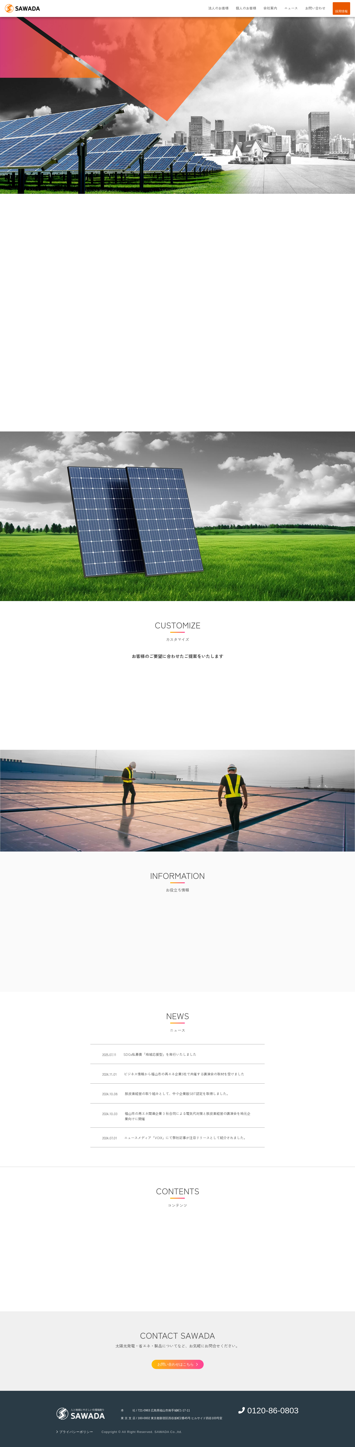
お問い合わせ (315, 8)
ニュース (291, 8)
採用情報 (341, 11)
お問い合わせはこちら (177, 1364)
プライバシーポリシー (75, 1432)
